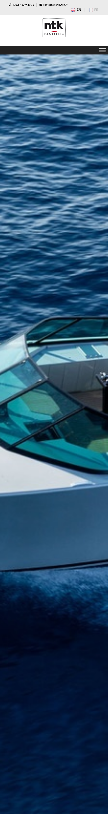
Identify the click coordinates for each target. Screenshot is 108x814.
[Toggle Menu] (102, 50)
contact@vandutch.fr (55, 5)
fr (93, 10)
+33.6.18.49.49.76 (23, 5)
